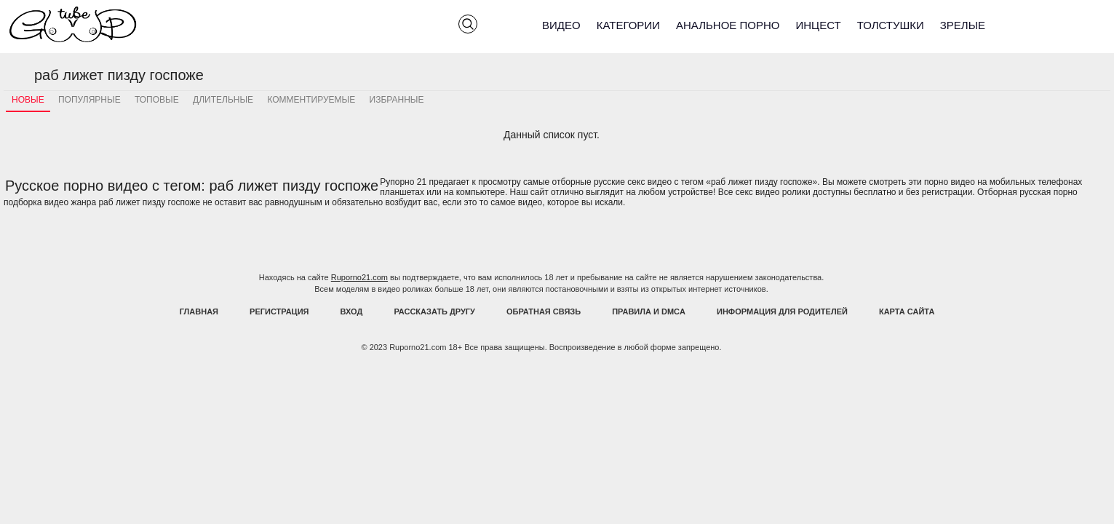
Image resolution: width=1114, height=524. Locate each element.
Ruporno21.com (359, 277)
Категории (628, 25)
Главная (199, 311)
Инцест (817, 25)
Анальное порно (728, 25)
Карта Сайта (906, 311)
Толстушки (890, 25)
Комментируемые (311, 100)
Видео (561, 25)
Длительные (223, 100)
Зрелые (962, 25)
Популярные (89, 100)
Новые (28, 100)
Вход (352, 311)
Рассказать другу (434, 311)
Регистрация (279, 311)
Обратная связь (543, 311)
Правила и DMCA (648, 311)
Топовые (157, 100)
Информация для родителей (782, 311)
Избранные (397, 100)
